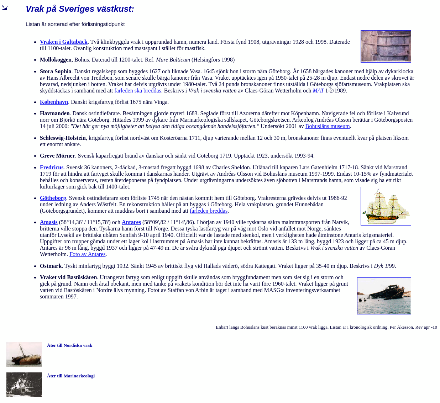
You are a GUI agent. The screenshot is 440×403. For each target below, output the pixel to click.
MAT (318, 91)
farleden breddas (208, 211)
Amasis (49, 222)
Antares (131, 222)
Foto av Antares (87, 254)
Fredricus (51, 167)
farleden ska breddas (137, 91)
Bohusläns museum (327, 126)
